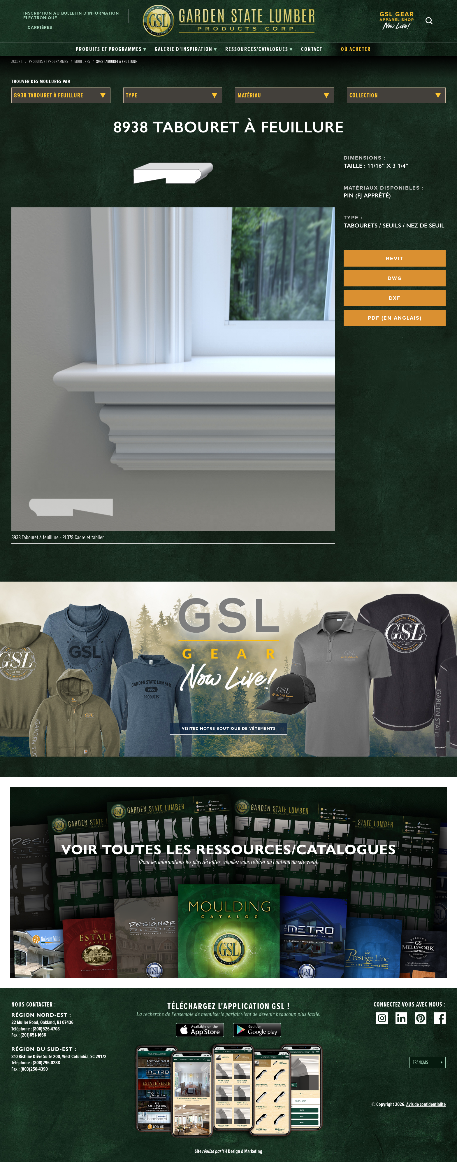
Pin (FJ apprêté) (367, 195)
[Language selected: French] (427, 1062)
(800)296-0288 (46, 1062)
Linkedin (401, 1018)
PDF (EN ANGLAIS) (395, 318)
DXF (394, 298)
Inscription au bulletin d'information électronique (71, 15)
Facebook (440, 1018)
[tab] (111, 49)
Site (228, 1151)
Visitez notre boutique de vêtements (228, 728)
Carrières (40, 27)
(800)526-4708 (46, 1028)
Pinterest (420, 1018)
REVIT (394, 258)
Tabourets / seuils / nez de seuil (394, 225)
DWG (395, 278)
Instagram (382, 1018)
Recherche (429, 20)
